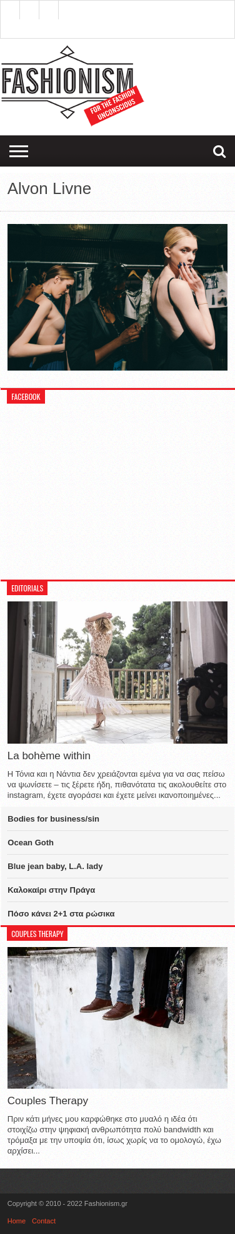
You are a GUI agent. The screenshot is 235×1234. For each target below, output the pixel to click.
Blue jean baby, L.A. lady (55, 866)
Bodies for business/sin (53, 818)
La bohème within (49, 756)
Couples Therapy (48, 1101)
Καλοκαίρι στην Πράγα (51, 890)
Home (17, 1221)
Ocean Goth (31, 842)
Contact (44, 1221)
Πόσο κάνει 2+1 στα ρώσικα (61, 913)
